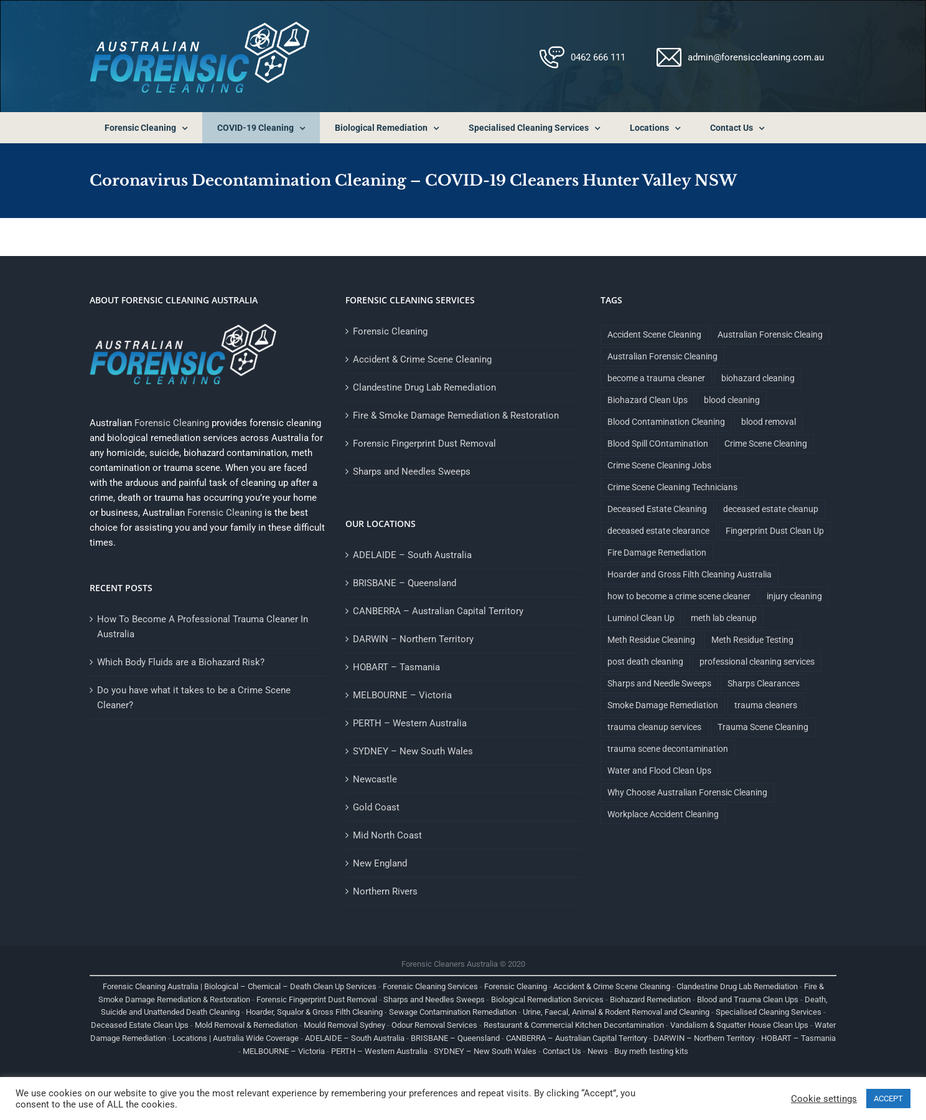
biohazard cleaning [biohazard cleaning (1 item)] (758, 378)
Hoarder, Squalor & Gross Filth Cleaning (314, 1012)
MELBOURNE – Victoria (402, 695)
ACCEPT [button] (888, 1098)
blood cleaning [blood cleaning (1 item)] (732, 400)
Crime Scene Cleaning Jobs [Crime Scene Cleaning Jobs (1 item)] (659, 465)
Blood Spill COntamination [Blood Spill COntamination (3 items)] (657, 443)
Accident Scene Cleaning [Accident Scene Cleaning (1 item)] (654, 334)
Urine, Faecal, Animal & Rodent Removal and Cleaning (616, 1012)
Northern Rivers (385, 891)
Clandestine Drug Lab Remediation (424, 387)
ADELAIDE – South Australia (412, 555)
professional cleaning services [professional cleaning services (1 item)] (757, 662)
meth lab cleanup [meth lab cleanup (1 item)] (724, 618)
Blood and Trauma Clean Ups (747, 999)
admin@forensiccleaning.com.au (756, 57)
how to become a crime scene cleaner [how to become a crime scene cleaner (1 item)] (679, 596)
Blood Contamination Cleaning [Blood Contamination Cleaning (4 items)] (666, 422)
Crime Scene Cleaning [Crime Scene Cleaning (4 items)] (765, 443)
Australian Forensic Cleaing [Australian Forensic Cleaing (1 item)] (770, 334)
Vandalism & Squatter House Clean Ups (739, 1025)
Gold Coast (376, 807)
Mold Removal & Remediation (246, 1025)
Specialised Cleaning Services (768, 1012)
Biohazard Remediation (650, 999)
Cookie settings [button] (824, 1098)
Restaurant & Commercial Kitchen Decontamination (574, 1025)
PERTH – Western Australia (410, 723)
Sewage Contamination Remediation (453, 1012)
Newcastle (375, 779)
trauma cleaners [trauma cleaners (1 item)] (765, 705)
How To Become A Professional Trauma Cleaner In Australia (202, 627)
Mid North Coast (387, 835)
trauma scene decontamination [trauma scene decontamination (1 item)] (667, 749)
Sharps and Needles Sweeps (411, 471)
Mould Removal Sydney (344, 1025)
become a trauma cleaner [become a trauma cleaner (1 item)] (656, 378)
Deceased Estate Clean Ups (140, 1025)
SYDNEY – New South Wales (413, 751)
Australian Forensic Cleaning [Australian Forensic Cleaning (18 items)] (662, 356)
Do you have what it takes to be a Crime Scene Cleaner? (194, 698)
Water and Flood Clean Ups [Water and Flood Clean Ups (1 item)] (659, 771)
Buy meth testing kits (651, 1051)
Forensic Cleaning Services (430, 986)
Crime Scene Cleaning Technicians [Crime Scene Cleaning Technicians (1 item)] (672, 487)
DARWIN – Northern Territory (413, 639)
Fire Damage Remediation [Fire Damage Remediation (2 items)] (656, 553)
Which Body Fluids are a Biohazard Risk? (180, 662)
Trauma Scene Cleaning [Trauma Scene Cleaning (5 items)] (763, 727)
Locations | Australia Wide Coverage (235, 1038)
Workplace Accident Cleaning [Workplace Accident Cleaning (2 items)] (663, 814)
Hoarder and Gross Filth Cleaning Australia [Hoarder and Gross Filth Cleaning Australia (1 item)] (689, 574)
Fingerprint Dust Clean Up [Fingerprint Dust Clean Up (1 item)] (775, 531)
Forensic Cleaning (171, 423)
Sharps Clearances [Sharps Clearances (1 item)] (763, 683)
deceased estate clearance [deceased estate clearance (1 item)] (658, 531)
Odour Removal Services (434, 1025)
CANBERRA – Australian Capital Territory (438, 611)
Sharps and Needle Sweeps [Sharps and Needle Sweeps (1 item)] (659, 683)
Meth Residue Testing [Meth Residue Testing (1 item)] (752, 640)
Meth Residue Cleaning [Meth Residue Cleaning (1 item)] (651, 640)
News (597, 1051)
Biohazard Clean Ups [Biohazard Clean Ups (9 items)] (647, 400)
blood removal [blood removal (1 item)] (768, 422)
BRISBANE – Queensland (404, 583)
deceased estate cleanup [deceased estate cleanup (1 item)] (770, 509)
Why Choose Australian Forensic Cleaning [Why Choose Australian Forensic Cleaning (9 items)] (687, 792)
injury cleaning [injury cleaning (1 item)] (794, 596)
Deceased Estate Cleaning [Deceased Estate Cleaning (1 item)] (657, 509)
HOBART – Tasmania (396, 667)
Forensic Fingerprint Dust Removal (424, 443)
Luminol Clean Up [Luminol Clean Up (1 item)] (641, 618)
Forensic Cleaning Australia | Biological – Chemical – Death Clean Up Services (239, 986)
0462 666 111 (598, 57)
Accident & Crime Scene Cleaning (422, 359)
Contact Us (562, 1051)
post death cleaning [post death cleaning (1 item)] (645, 662)
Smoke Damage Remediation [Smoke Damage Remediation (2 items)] (662, 705)
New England (380, 863)
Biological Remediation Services (547, 999)
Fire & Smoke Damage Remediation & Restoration (456, 415)
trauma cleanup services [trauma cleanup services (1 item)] (654, 727)
